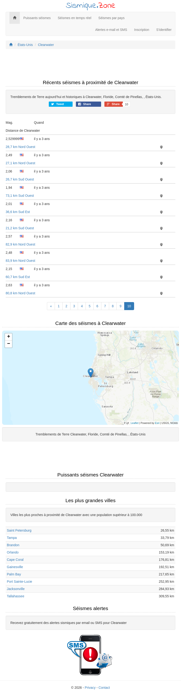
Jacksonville (16, 589)
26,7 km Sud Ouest (20, 179)
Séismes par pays (111, 18)
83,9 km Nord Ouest (20, 260)
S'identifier (164, 30)
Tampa (12, 538)
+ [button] (8, 336)
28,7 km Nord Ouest (20, 147)
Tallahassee (15, 596)
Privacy (90, 687)
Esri (157, 423)
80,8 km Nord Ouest (20, 293)
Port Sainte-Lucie (19, 581)
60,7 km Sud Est (18, 277)
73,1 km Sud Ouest (20, 195)
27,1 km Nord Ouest (20, 163)
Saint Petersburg (19, 530)
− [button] (8, 344)
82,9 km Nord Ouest (20, 244)
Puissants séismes (37, 18)
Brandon (13, 545)
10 (129, 306)
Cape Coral (15, 560)
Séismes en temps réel (74, 18)
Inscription (141, 30)
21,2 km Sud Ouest (20, 228)
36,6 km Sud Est (18, 212)
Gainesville (15, 567)
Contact (104, 687)
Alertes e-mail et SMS (111, 30)
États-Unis (25, 45)
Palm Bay (14, 574)
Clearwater (46, 45)
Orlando (13, 552)
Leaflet (134, 423)
